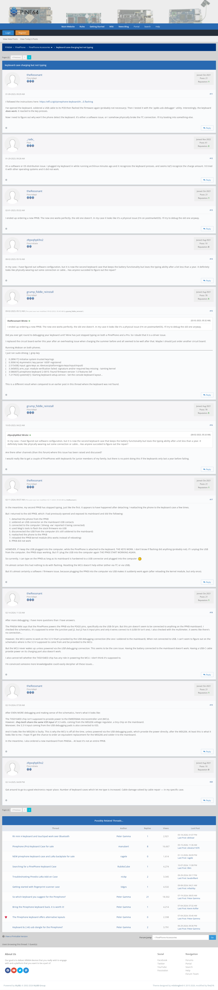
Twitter (161, 963)
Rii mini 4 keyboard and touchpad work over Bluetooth (40, 836)
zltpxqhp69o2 (35, 240)
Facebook (162, 960)
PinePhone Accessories (39, 47)
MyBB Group (39, 985)
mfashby (191, 888)
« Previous (16, 57)
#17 (211, 499)
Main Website (68, 26)
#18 (211, 612)
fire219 (211, 985)
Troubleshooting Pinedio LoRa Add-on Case (35, 876)
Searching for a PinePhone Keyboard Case (34, 866)
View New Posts (10, 39)
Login (8, 32)
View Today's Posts (29, 39)
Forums (189, 960)
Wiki (111, 26)
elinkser (190, 837)
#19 (211, 705)
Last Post (182, 837)
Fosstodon (162, 970)
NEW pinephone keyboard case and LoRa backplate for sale (43, 856)
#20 (211, 782)
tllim (189, 868)
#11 (211, 94)
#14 (211, 259)
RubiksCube (124, 866)
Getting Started (97, 26)
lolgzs (124, 886)
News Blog (124, 26)
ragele (123, 856)
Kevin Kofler (192, 908)
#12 (211, 158)
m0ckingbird (177, 985)
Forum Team (192, 973)
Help (158, 26)
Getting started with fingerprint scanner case (36, 886)
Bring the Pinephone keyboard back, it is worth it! (38, 906)
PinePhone (20, 47)
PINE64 (8, 47)
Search (147, 26)
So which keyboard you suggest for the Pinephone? (39, 896)
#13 (211, 210)
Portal (136, 26)
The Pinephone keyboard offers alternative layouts (38, 917)
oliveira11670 (193, 847)
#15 (211, 311)
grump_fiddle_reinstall (40, 292)
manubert (123, 846)
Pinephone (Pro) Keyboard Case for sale (33, 846)
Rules (82, 26)
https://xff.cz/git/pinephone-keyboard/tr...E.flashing (66, 101)
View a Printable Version (16, 936)
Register (22, 32)
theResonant (34, 75)
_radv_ (30, 139)
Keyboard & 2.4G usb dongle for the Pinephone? (37, 927)
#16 (211, 425)
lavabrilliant (192, 878)
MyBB (18, 985)
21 (147, 896)
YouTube (162, 967)
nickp (124, 876)
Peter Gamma (124, 836)
